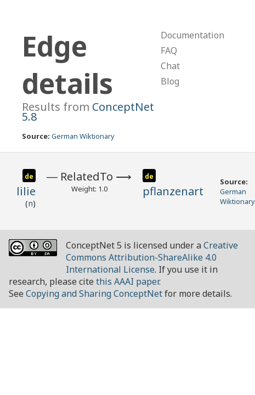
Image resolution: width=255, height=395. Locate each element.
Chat (170, 66)
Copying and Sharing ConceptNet (94, 293)
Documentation (192, 35)
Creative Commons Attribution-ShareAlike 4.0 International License (152, 257)
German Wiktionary (83, 136)
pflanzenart (173, 191)
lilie (26, 191)
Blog (170, 81)
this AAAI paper (127, 281)
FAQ (169, 50)
